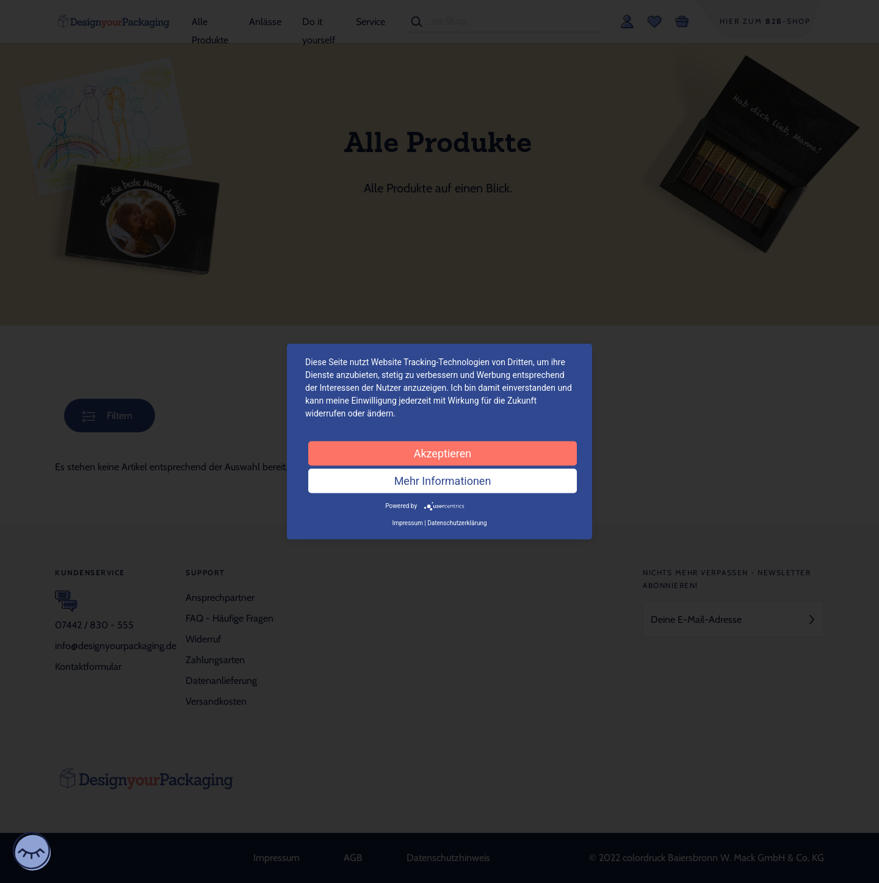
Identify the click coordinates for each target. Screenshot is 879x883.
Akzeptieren (443, 453)
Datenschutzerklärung (457, 522)
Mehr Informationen (442, 480)
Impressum (407, 522)
